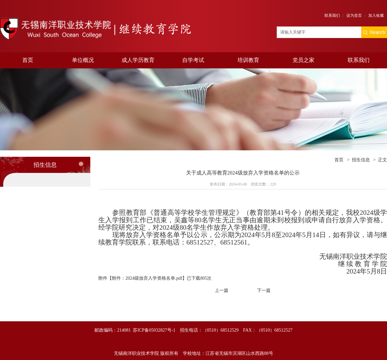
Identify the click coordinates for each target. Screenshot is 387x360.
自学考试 (193, 60)
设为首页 (354, 15)
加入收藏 (376, 15)
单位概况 (83, 60)
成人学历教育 (138, 60)
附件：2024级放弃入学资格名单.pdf (147, 278)
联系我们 (332, 15)
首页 (27, 60)
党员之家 (303, 60)
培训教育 (248, 60)
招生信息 (361, 159)
